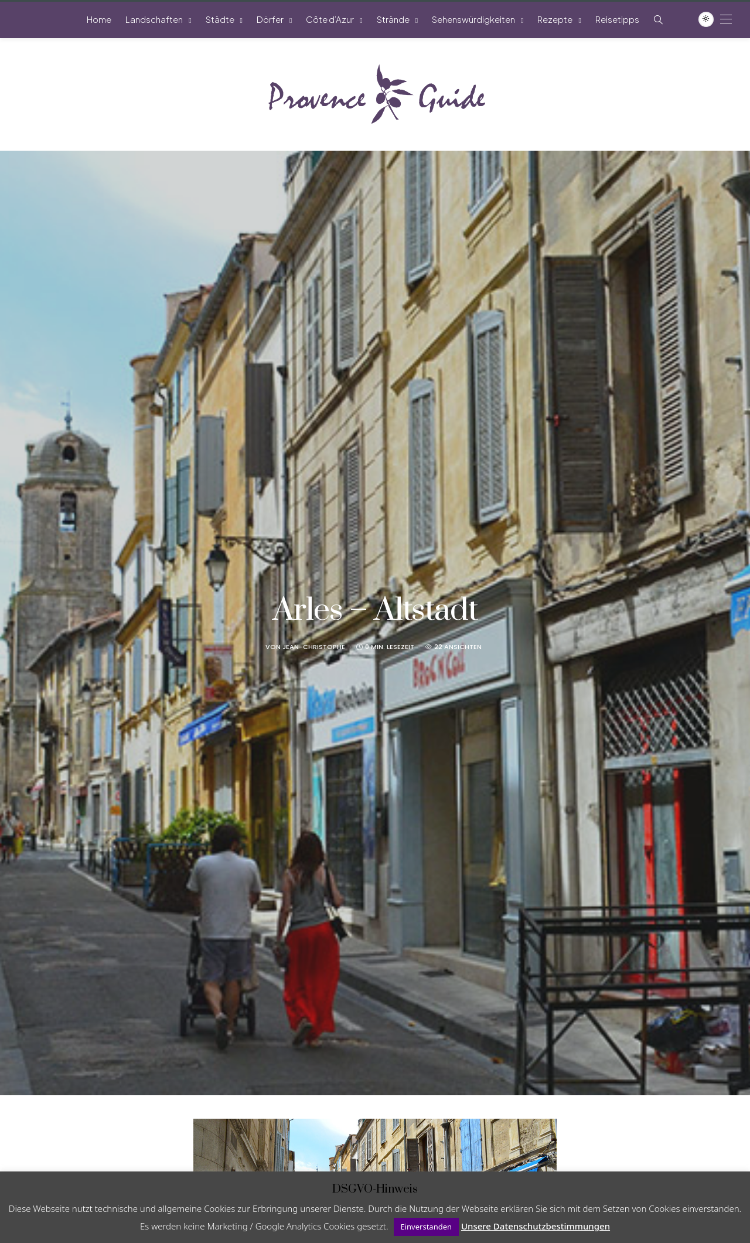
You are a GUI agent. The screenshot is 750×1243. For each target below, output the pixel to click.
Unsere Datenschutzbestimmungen (535, 1226)
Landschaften (154, 19)
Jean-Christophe (313, 646)
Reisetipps (617, 19)
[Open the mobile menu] (726, 19)
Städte (220, 19)
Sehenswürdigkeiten (473, 19)
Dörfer (270, 19)
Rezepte (554, 19)
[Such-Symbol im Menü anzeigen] (658, 20)
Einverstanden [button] (426, 1226)
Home (99, 19)
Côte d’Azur (330, 19)
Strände (393, 19)
